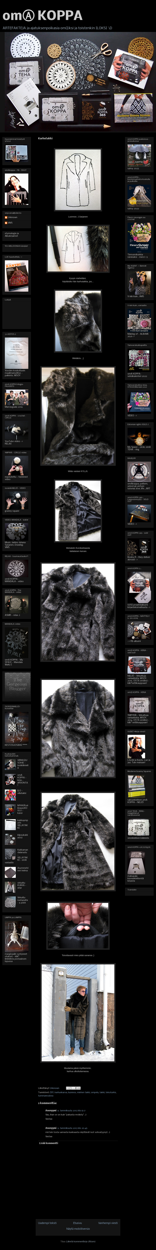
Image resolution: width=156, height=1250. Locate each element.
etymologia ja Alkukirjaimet (12, 234)
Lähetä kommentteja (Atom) (81, 1241)
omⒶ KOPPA (42, 16)
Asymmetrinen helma (22, 869)
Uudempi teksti (47, 1223)
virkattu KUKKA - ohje (21, 885)
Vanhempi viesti (108, 1223)
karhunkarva (61, 1092)
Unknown (12, 217)
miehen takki (83, 1092)
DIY (52, 1092)
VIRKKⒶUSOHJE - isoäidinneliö (22, 764)
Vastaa (48, 1119)
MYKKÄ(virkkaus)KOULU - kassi (22, 809)
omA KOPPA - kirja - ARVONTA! (22, 780)
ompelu (95, 1092)
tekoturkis (111, 1092)
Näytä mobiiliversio (78, 1229)
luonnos (72, 1092)
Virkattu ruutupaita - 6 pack (22, 900)
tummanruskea (45, 1096)
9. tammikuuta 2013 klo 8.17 (71, 1110)
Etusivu (77, 1223)
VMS (10, 223)
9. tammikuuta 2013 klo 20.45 (72, 1128)
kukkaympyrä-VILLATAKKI (22, 824)
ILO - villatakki (21, 792)
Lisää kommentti (48, 1143)
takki (102, 1092)
